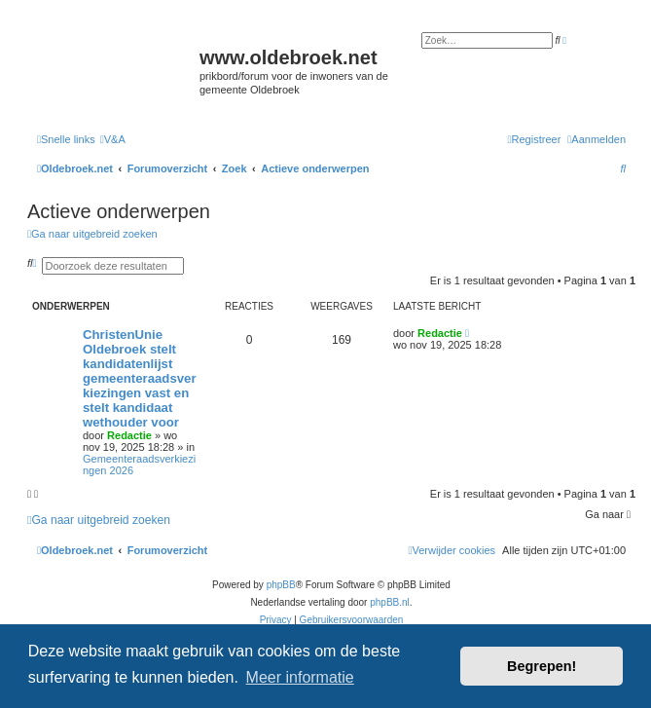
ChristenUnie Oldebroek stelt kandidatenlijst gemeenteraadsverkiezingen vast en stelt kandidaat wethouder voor (140, 378)
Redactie (129, 435)
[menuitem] (113, 139)
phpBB (281, 584)
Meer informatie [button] (300, 677)
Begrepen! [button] (541, 666)
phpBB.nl (390, 602)
